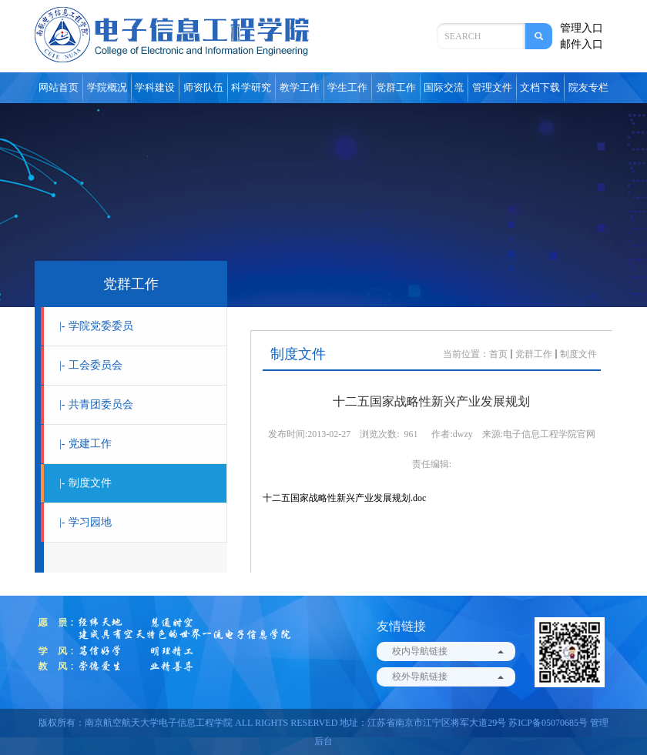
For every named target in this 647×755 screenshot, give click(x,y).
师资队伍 (203, 87)
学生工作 (347, 87)
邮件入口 (581, 44)
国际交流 (444, 87)
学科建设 (155, 87)
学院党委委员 (96, 326)
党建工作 (85, 443)
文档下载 (540, 87)
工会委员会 (90, 365)
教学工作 (300, 87)
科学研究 (251, 87)
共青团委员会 (96, 404)
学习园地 (85, 522)
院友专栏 (588, 87)
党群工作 (396, 87)
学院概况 (107, 87)
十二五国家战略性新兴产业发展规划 (337, 498)
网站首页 (59, 87)
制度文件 (85, 483)
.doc (418, 498)
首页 (498, 354)
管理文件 (492, 87)
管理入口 (581, 28)
